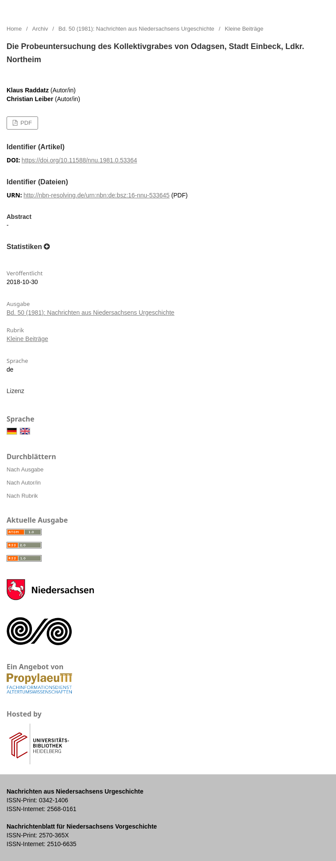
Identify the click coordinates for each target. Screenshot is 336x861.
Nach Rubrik (22, 495)
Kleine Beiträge (27, 338)
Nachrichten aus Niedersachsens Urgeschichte (98, 9)
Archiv (40, 28)
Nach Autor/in (24, 482)
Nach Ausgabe (25, 469)
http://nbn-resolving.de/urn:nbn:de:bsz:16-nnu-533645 (97, 195)
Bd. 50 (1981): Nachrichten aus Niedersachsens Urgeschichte (136, 28)
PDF (25, 122)
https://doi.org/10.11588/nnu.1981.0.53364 (79, 160)
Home (14, 28)
